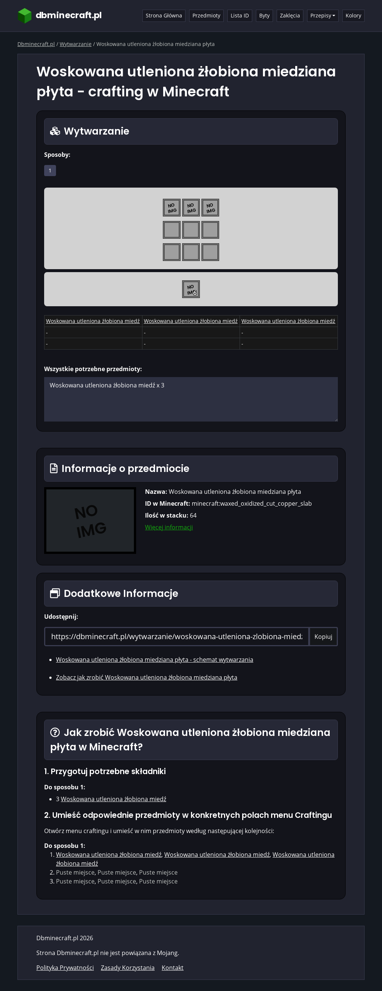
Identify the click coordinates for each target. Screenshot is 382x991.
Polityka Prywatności (65, 968)
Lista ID (240, 15)
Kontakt (173, 968)
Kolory (353, 15)
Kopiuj (323, 636)
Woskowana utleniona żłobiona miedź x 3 (191, 399)
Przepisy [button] (320, 15)
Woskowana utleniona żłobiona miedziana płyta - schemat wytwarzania (154, 659)
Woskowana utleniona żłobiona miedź (93, 320)
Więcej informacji (169, 527)
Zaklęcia (290, 15)
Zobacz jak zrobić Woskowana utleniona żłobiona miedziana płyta (146, 677)
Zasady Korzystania (128, 968)
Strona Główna (164, 15)
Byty (264, 15)
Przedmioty (206, 15)
